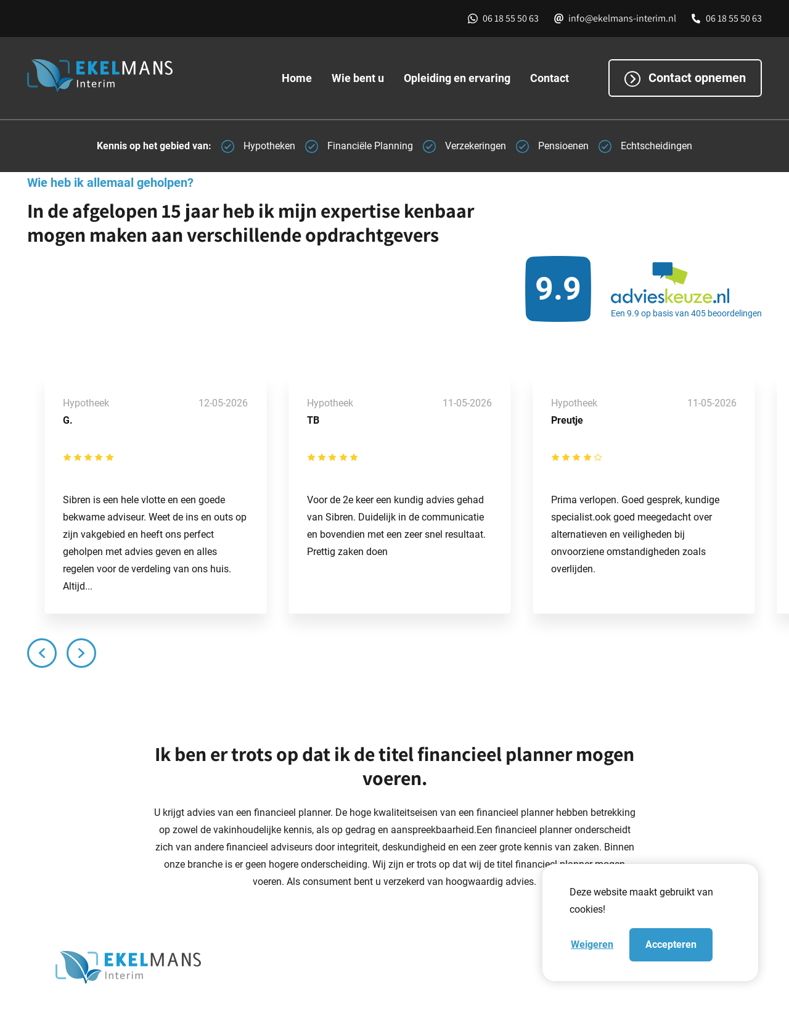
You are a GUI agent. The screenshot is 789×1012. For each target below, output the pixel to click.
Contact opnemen (685, 79)
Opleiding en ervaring (457, 78)
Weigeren (592, 944)
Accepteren (671, 944)
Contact (549, 78)
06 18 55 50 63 (511, 18)
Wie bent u (358, 78)
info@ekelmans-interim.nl (622, 18)
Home (297, 78)
